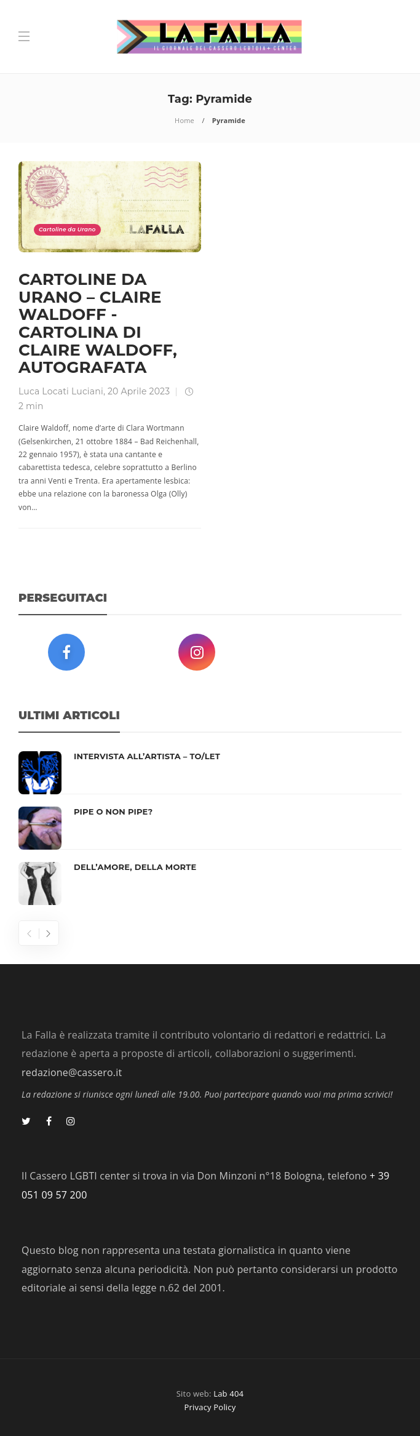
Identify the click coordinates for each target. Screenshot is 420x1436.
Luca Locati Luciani (60, 391)
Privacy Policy (210, 1407)
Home (184, 120)
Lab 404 (228, 1393)
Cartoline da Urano (67, 229)
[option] (210, 828)
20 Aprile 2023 (139, 391)
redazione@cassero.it (72, 1072)
